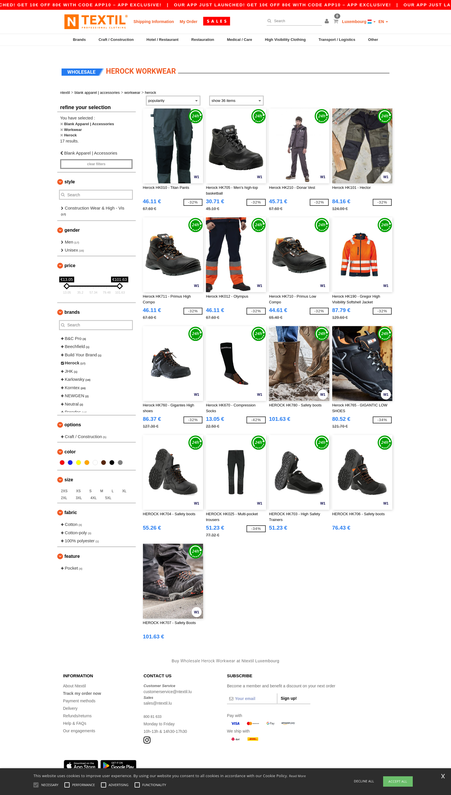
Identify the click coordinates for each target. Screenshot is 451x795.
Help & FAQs (74, 713)
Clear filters (96, 154)
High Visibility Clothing (285, 39)
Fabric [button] (70, 502)
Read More (297, 776)
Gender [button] (72, 220)
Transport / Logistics (336, 39)
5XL (108, 488)
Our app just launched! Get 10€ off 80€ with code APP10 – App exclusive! (297, 4)
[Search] (293, 21)
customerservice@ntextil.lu (168, 681)
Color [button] (70, 442)
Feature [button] (72, 546)
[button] (327, 21)
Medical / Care (239, 39)
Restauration (202, 39)
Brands (79, 39)
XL (124, 481)
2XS (64, 481)
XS (78, 481)
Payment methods (79, 691)
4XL (94, 488)
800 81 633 (154, 706)
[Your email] (252, 689)
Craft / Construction (116, 39)
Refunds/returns (77, 706)
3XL (79, 488)
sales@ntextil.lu (158, 693)
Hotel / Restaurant (162, 39)
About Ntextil (74, 676)
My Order (188, 21)
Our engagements (79, 721)
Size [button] (68, 469)
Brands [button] (72, 302)
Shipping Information (153, 21)
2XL (64, 488)
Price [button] (69, 255)
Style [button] (69, 172)
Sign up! (289, 688)
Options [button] (72, 414)
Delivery (70, 698)
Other (373, 39)
